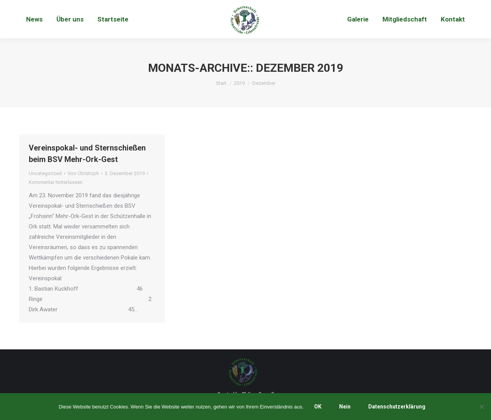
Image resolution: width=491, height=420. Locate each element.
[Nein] (481, 406)
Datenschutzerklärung (396, 406)
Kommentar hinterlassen (55, 182)
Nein (345, 406)
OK (317, 406)
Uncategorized (45, 173)
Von (83, 173)
